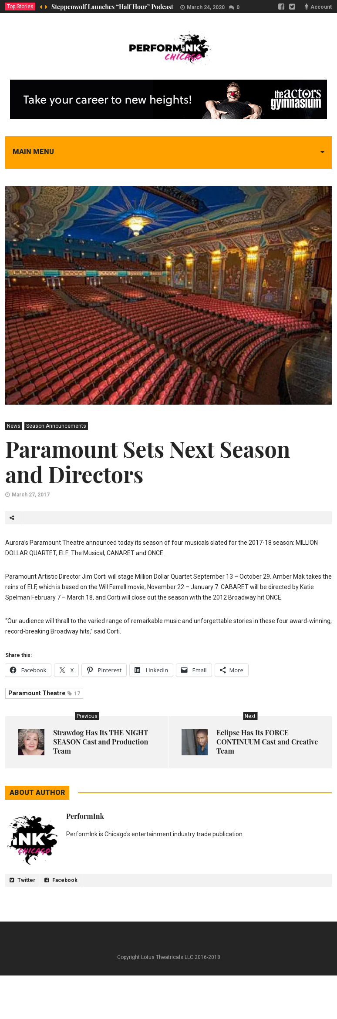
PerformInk (85, 816)
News (13, 426)
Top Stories (20, 6)
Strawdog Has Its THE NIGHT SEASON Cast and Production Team (100, 741)
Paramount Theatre (44, 693)
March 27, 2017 (31, 495)
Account (321, 7)
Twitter (22, 880)
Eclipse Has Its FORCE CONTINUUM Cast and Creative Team (267, 741)
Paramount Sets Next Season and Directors (147, 461)
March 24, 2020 (206, 7)
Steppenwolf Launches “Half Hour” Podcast (112, 7)
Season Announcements (56, 426)
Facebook (61, 880)
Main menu (33, 151)
